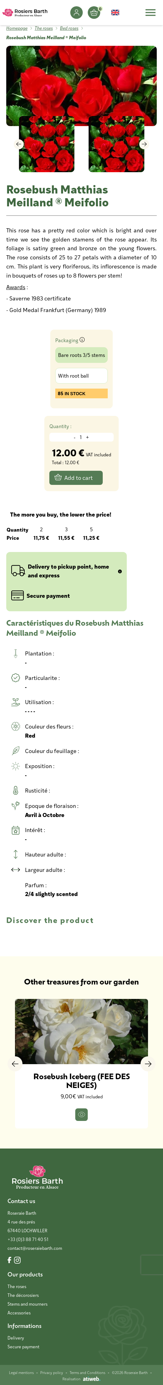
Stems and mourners (27, 1304)
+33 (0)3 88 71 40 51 (27, 1239)
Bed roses (69, 28)
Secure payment (23, 1347)
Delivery (15, 1338)
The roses (44, 28)
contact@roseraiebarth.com (34, 1248)
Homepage (16, 28)
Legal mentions (21, 1372)
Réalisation (81, 1378)
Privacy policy (51, 1372)
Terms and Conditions (87, 1372)
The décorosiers (23, 1295)
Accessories (19, 1313)
